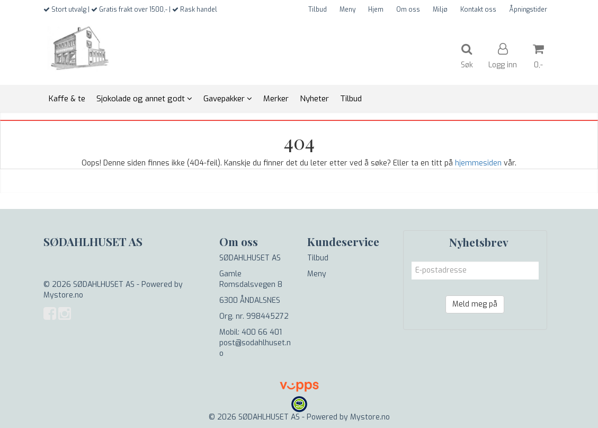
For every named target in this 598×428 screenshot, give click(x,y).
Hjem (375, 9)
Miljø (440, 9)
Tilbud (317, 9)
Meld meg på (474, 304)
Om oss (408, 9)
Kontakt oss (478, 9)
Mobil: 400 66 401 (250, 332)
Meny (347, 9)
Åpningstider (528, 9)
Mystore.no (63, 295)
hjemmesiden (478, 163)
